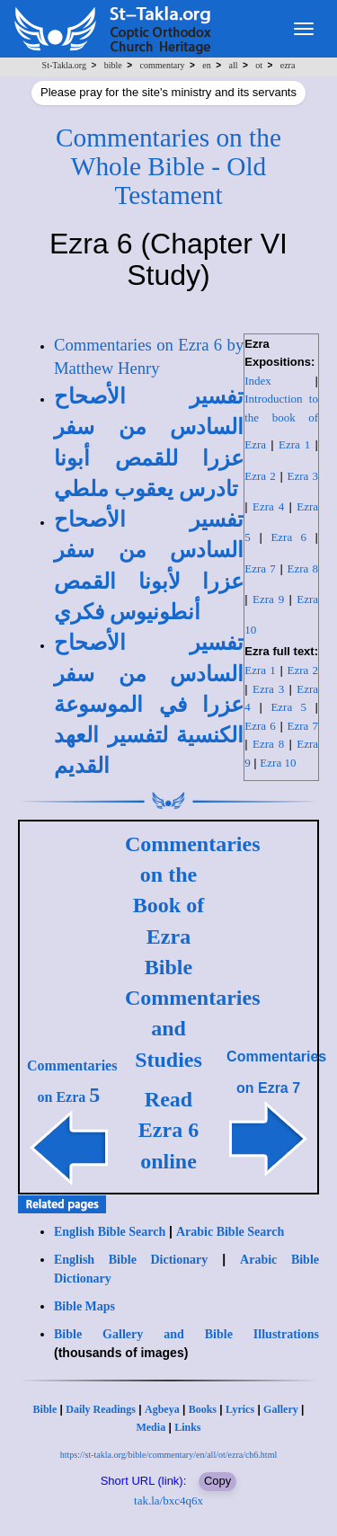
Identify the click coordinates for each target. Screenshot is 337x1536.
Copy (217, 1480)
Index (257, 380)
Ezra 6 (288, 537)
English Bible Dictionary (131, 1259)
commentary (162, 65)
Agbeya (162, 1409)
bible (113, 65)
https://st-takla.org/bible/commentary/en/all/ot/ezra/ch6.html (168, 1455)
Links (187, 1427)
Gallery (280, 1409)
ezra (288, 65)
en (206, 65)
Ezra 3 (302, 476)
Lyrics (240, 1409)
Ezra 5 (288, 707)
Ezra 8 (302, 568)
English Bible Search (109, 1232)
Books (203, 1409)
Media (150, 1427)
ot (258, 65)
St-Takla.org (64, 65)
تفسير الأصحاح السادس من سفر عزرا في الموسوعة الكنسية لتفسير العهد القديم (149, 704)
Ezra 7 (260, 568)
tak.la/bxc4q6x (168, 1500)
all (232, 65)
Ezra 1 (294, 444)
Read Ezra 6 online (168, 1130)
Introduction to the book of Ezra (281, 421)
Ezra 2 (260, 476)
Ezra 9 (268, 599)
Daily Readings (101, 1409)
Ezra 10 (278, 762)
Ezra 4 (268, 506)
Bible (45, 1409)
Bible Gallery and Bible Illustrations (186, 1334)
